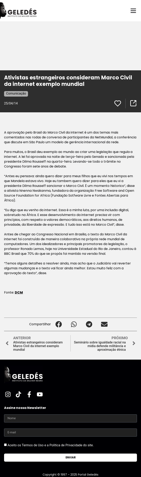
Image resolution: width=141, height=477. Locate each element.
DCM (19, 292)
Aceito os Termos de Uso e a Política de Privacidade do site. (51, 445)
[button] (58, 324)
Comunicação (16, 93)
